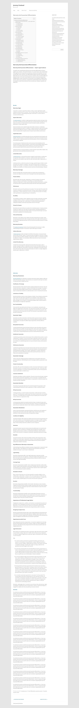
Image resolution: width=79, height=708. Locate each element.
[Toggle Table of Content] (33, 19)
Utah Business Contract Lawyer (57, 37)
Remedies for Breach (20, 55)
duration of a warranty (19, 227)
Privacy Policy (24, 10)
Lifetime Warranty (19, 33)
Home (14, 10)
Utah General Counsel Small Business (58, 33)
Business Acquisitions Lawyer (57, 24)
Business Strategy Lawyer (56, 44)
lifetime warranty (17, 233)
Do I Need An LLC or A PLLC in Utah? (58, 42)
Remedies (18, 51)
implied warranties (16, 136)
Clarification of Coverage (20, 36)
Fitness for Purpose (19, 30)
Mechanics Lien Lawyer (56, 26)
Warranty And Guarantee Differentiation (21, 20)
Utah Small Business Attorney (57, 38)
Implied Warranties (19, 24)
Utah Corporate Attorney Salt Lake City (58, 21)
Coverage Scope (20, 54)
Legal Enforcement (20, 61)
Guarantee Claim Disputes (18, 699)
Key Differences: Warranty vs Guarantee (22, 52)
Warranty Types (18, 22)
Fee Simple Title (54, 22)
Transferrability (20, 57)
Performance (19, 28)
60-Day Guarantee (19, 47)
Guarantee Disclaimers (19, 48)
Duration (19, 56)
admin (18, 692)
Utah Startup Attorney (55, 36)
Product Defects (19, 27)
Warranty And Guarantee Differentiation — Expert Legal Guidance (25, 21)
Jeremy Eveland (18, 5)
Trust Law (53, 45)
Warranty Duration (18, 32)
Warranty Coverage (19, 26)
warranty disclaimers (17, 278)
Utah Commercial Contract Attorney (58, 28)
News (18, 10)
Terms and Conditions (33, 10)
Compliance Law (24, 691)
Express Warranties (20, 23)
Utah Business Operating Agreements (58, 40)
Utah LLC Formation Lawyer (56, 41)
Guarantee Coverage (19, 42)
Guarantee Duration (19, 45)
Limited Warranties (19, 25)
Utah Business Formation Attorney (57, 25)
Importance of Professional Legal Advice (22, 58)
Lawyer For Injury (43, 699)
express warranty (17, 120)
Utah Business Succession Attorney (58, 20)
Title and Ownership (20, 31)
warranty (40, 691)
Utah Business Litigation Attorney (57, 34)
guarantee (37, 691)
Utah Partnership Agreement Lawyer (58, 29)
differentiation (33, 691)
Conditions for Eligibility (20, 49)
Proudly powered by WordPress (18, 703)
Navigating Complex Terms (21, 59)
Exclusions (18, 50)
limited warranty (17, 156)
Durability (18, 29)
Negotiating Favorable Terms (21, 60)
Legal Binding (19, 53)
